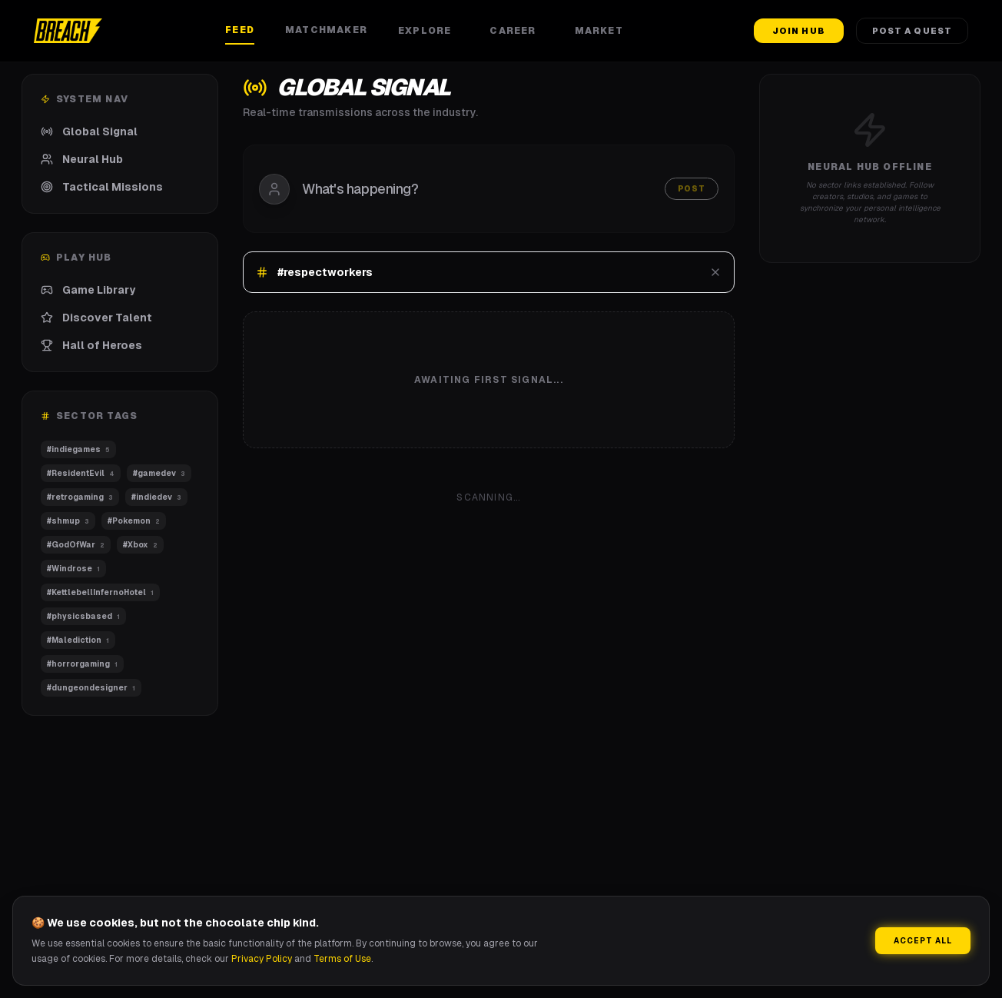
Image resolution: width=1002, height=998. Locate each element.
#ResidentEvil (80, 473)
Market (603, 31)
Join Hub (798, 30)
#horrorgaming (82, 664)
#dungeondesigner (91, 688)
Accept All (923, 941)
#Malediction (78, 640)
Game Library (88, 290)
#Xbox (140, 545)
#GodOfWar (76, 545)
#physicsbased (83, 616)
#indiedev (156, 497)
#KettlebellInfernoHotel (100, 592)
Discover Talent (96, 317)
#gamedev (159, 473)
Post (691, 189)
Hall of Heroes (91, 345)
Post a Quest (912, 30)
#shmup (68, 521)
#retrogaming (80, 497)
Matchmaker (326, 30)
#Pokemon (134, 521)
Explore (428, 31)
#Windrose (73, 569)
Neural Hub (82, 159)
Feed (239, 30)
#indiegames (78, 449)
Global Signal (89, 131)
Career (516, 31)
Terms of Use (342, 959)
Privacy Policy (261, 959)
